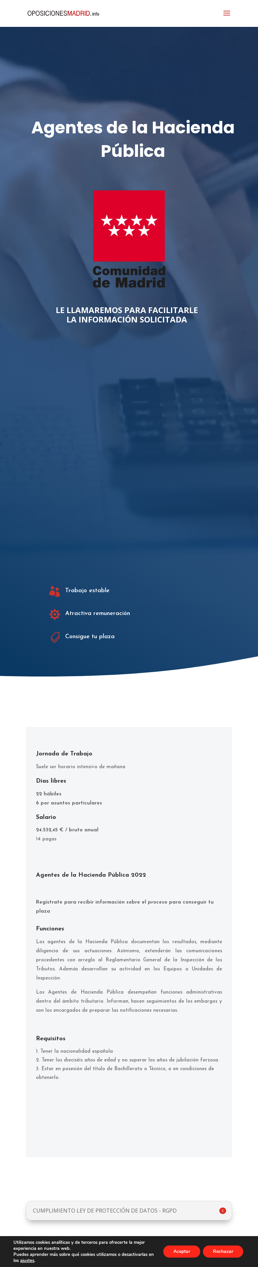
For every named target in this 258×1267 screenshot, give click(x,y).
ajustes (27, 1261)
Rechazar (223, 1251)
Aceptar (181, 1251)
